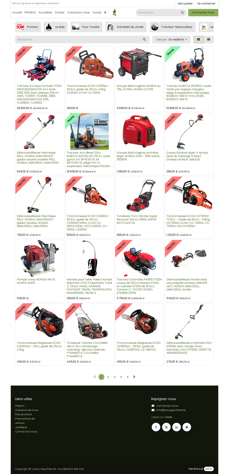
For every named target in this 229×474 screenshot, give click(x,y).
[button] (171, 39)
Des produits (23, 414)
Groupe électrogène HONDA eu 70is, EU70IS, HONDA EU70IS (138, 87)
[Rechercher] (182, 12)
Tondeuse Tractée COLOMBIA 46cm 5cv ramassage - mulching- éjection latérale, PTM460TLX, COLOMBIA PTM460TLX (87, 349)
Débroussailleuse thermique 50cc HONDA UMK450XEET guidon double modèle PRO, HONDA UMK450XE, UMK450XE (38, 157)
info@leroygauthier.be (171, 410)
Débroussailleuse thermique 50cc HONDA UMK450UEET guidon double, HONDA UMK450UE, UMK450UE (36, 221)
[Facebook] (156, 427)
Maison (20, 405)
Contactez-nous (203, 12)
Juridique (21, 427)
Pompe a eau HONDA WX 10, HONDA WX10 (36, 281)
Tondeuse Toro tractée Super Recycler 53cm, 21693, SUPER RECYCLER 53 (137, 219)
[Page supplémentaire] (186, 427)
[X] (166, 427)
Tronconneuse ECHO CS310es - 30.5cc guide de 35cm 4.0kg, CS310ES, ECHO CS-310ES (88, 89)
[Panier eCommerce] (185, 3)
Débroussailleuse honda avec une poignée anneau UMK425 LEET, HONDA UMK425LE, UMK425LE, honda (186, 284)
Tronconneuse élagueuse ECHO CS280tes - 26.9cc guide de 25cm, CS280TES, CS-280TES (138, 346)
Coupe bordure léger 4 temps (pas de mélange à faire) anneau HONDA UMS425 (187, 156)
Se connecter (206, 3)
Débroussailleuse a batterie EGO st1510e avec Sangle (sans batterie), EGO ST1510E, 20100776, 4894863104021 (189, 348)
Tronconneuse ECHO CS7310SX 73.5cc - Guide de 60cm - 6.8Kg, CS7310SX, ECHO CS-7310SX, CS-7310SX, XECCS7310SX (188, 221)
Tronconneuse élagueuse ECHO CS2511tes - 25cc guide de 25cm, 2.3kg (39, 346)
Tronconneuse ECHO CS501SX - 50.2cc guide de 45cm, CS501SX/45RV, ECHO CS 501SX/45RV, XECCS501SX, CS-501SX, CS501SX (88, 222)
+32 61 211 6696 (161, 417)
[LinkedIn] (176, 427)
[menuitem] (17, 12)
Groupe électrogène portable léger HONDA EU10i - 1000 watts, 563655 (138, 156)
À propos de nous (26, 410)
